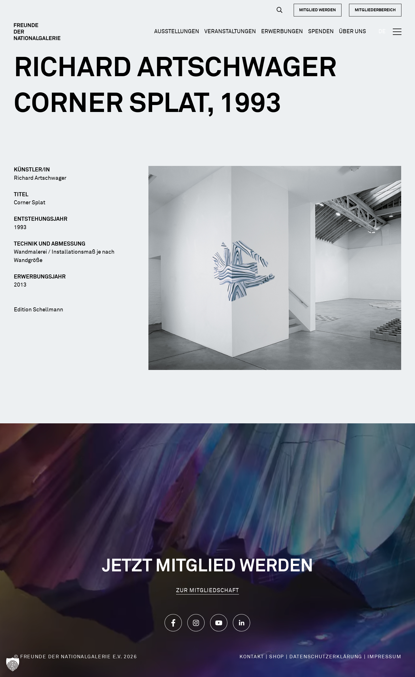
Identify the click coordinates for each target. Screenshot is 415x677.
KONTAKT (251, 656)
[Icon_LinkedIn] (241, 622)
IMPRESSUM (384, 656)
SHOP (276, 656)
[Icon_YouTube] (218, 622)
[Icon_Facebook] (173, 622)
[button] (279, 10)
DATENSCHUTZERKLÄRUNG (325, 656)
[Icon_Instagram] (196, 622)
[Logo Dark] (37, 31)
